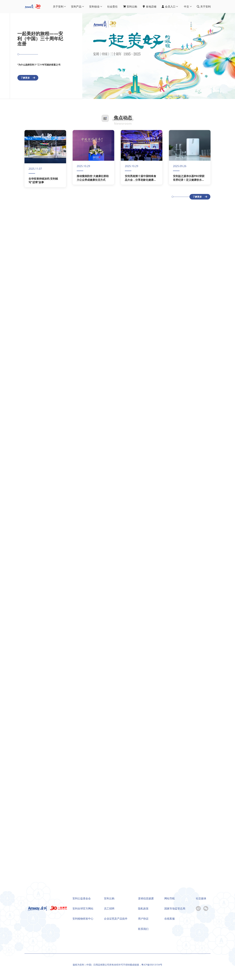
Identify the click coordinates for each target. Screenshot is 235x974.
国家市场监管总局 (174, 908)
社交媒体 (201, 898)
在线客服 (169, 918)
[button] (227, 56)
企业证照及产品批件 (115, 918)
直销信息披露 (146, 898)
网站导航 (169, 898)
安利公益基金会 (81, 898)
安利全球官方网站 (82, 908)
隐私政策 (143, 908)
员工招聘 (109, 908)
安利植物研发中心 (82, 918)
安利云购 (109, 898)
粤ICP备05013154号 (151, 964)
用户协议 (143, 918)
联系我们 (143, 929)
